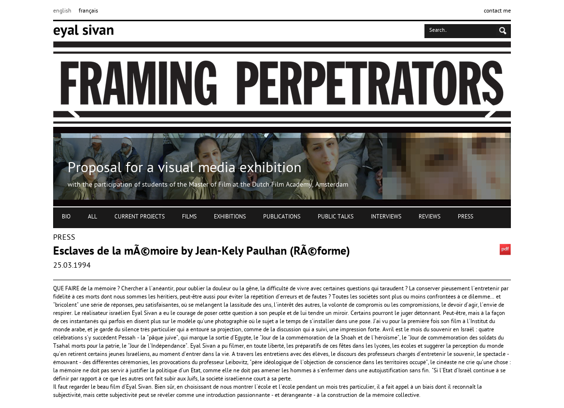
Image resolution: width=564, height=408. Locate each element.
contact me (497, 11)
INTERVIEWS (386, 217)
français (88, 11)
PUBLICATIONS (281, 217)
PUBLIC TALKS (335, 217)
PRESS (465, 217)
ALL (92, 217)
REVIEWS (429, 217)
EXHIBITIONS (230, 217)
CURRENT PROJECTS (139, 217)
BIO (66, 217)
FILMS (189, 217)
